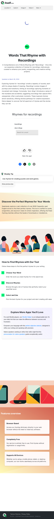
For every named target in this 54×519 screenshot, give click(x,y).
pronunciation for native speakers (14, 334)
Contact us (37, 516)
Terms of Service (15, 514)
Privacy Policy (25, 514)
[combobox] (27, 132)
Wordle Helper (27, 317)
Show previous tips (7, 184)
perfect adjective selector (34, 325)
